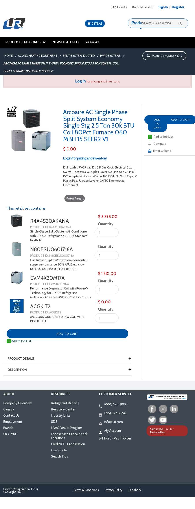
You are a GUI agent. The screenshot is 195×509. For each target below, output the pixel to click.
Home (8, 55)
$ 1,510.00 (107, 273)
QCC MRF (10, 434)
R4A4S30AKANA (49, 221)
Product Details (23, 359)
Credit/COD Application (68, 444)
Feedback (135, 490)
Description (19, 370)
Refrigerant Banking (65, 403)
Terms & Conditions (86, 490)
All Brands (92, 42)
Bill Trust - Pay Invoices (115, 438)
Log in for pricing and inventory (85, 158)
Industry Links (60, 415)
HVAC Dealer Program (66, 428)
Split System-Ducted (79, 55)
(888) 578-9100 (113, 404)
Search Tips (59, 456)
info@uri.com (111, 422)
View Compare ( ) (164, 56)
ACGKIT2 (40, 306)
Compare (157, 144)
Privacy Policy (113, 490)
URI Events (119, 7)
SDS (54, 422)
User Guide (59, 450)
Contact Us (11, 415)
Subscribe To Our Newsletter (161, 430)
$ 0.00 (69, 149)
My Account (110, 431)
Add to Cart (157, 123)
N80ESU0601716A (51, 249)
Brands (8, 428)
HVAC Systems (110, 55)
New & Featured (66, 42)
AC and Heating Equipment (37, 55)
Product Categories (26, 42)
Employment (12, 422)
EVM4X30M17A (47, 278)
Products (139, 22)
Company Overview (17, 403)
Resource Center (63, 409)
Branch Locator (142, 7)
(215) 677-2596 (112, 413)
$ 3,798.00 (108, 216)
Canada (8, 409)
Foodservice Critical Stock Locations (69, 436)
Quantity (105, 224)
